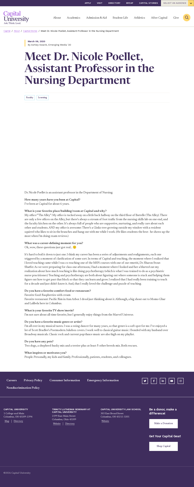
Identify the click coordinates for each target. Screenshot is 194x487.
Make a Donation (164, 424)
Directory (114, 3)
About (57, 17)
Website (56, 424)
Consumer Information (62, 380)
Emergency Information (100, 380)
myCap (129, 3)
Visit (99, 3)
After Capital (159, 17)
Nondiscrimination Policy (20, 388)
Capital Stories (148, 3)
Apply (88, 3)
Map (6, 422)
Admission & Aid (96, 17)
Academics (73, 17)
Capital (7, 30)
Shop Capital (164, 447)
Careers (9, 380)
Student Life (120, 17)
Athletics (139, 17)
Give (176, 17)
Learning (44, 98)
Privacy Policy (30, 380)
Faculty (30, 98)
